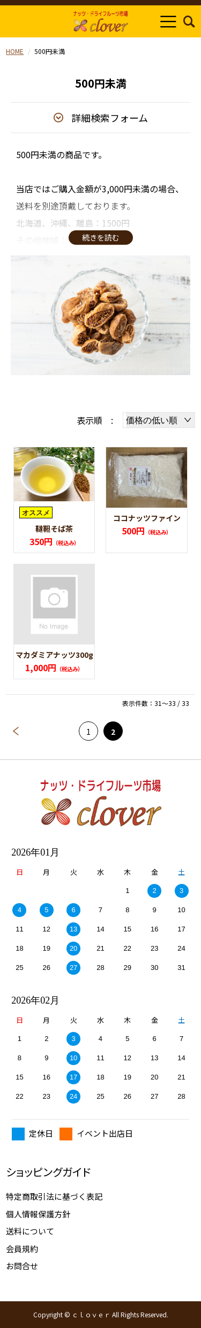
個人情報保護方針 (38, 1214)
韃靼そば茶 (54, 528)
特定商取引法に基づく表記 (54, 1196)
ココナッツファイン (147, 517)
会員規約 (22, 1248)
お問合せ (22, 1265)
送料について (30, 1231)
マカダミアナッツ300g (54, 654)
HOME (15, 51)
